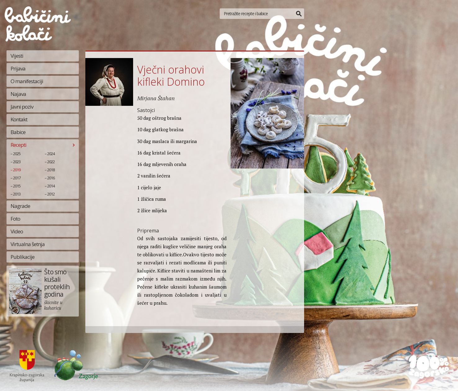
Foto (15, 218)
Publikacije (22, 256)
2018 (51, 170)
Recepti (18, 144)
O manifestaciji (27, 81)
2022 (51, 161)
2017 (16, 178)
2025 (16, 153)
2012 (51, 194)
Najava (18, 93)
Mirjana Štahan (156, 98)
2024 (51, 153)
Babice (18, 132)
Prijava (18, 68)
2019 (16, 170)
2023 (16, 161)
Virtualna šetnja (28, 244)
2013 (16, 194)
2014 (51, 186)
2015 (16, 186)
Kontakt (19, 119)
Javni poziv (22, 106)
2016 (51, 178)
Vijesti (17, 55)
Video (17, 231)
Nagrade (20, 205)
